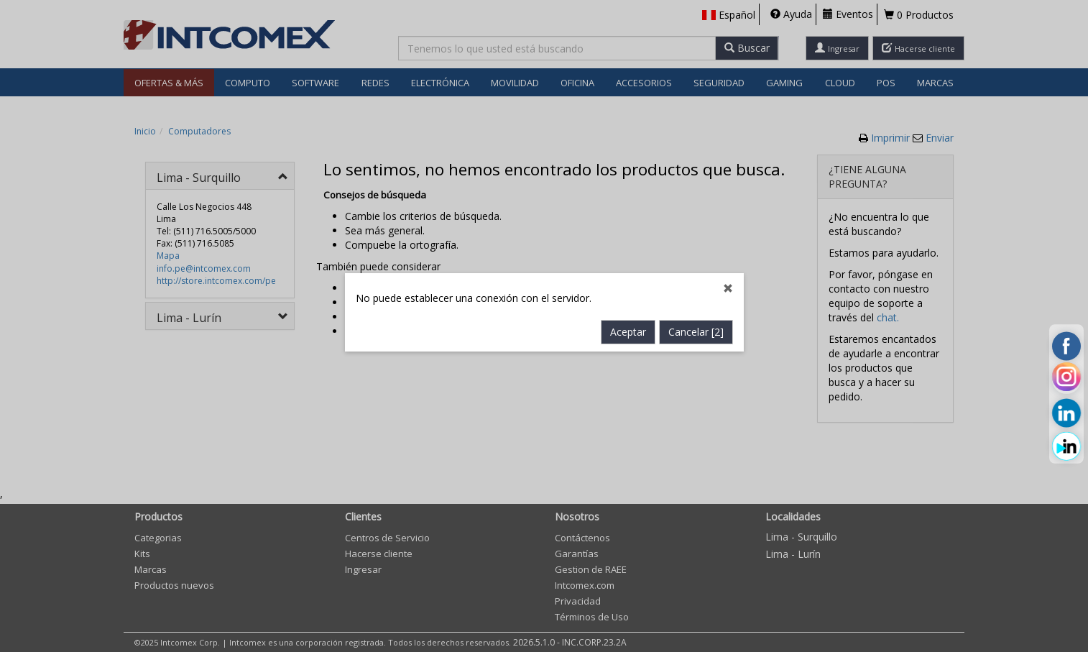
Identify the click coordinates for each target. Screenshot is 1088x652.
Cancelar (696, 306)
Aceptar (628, 306)
